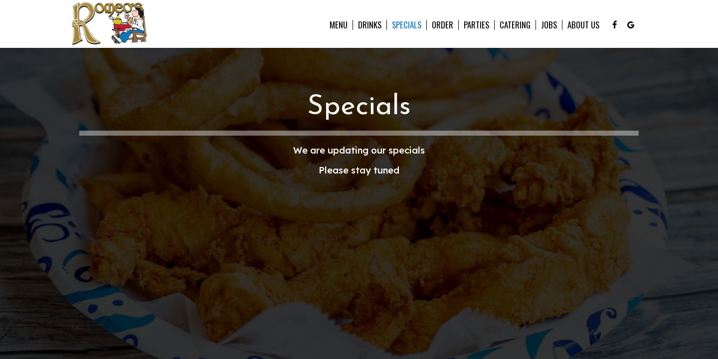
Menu (339, 25)
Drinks (369, 25)
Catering (515, 25)
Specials (406, 25)
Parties (476, 25)
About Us (583, 25)
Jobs (549, 25)
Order (442, 25)
